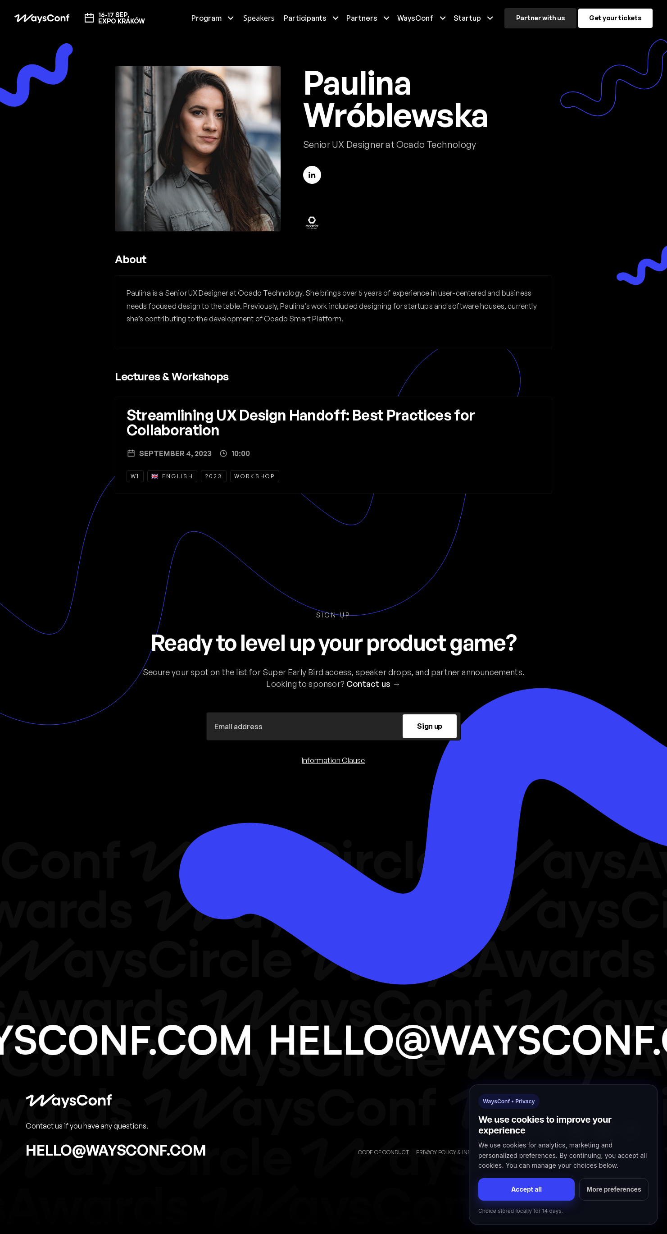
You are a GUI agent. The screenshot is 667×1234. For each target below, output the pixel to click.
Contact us (368, 684)
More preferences (613, 1189)
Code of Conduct (383, 1152)
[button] (213, 18)
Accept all (526, 1189)
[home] (41, 18)
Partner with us (540, 18)
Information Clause (333, 760)
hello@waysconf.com (116, 1150)
